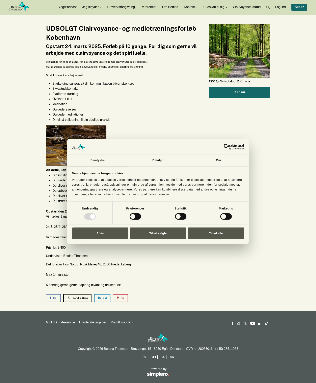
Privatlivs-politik (122, 322)
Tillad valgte (158, 233)
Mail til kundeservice (60, 322)
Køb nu (239, 92)
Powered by (107, 372)
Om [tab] (218, 160)
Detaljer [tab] (158, 160)
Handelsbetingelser (93, 322)
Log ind (280, 7)
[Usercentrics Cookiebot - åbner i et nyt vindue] (226, 147)
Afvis (100, 233)
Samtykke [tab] (97, 160)
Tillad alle (216, 233)
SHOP (299, 7)
